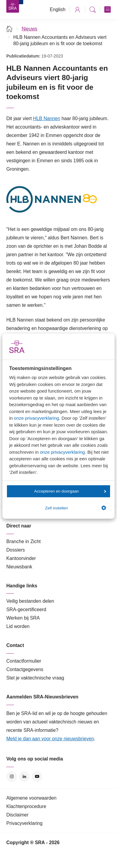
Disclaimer (17, 814)
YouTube (37, 776)
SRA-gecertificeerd (26, 609)
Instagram (11, 776)
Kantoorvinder (21, 558)
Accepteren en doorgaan (70, 491)
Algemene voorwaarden (31, 798)
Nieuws (29, 28)
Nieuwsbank (19, 566)
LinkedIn (24, 776)
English (57, 9)
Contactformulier (23, 661)
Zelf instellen (75, 507)
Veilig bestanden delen (30, 601)
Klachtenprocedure (26, 806)
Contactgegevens (24, 669)
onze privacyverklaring (36, 418)
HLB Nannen (46, 118)
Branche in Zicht (23, 541)
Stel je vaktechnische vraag (35, 677)
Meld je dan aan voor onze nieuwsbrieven (50, 738)
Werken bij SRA (23, 617)
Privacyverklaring (24, 823)
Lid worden (18, 626)
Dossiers (15, 549)
